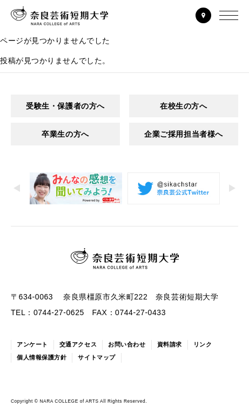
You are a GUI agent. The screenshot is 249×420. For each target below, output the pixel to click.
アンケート (32, 344)
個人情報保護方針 (41, 357)
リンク (202, 344)
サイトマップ (96, 357)
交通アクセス (78, 344)
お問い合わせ (126, 344)
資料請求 (169, 344)
